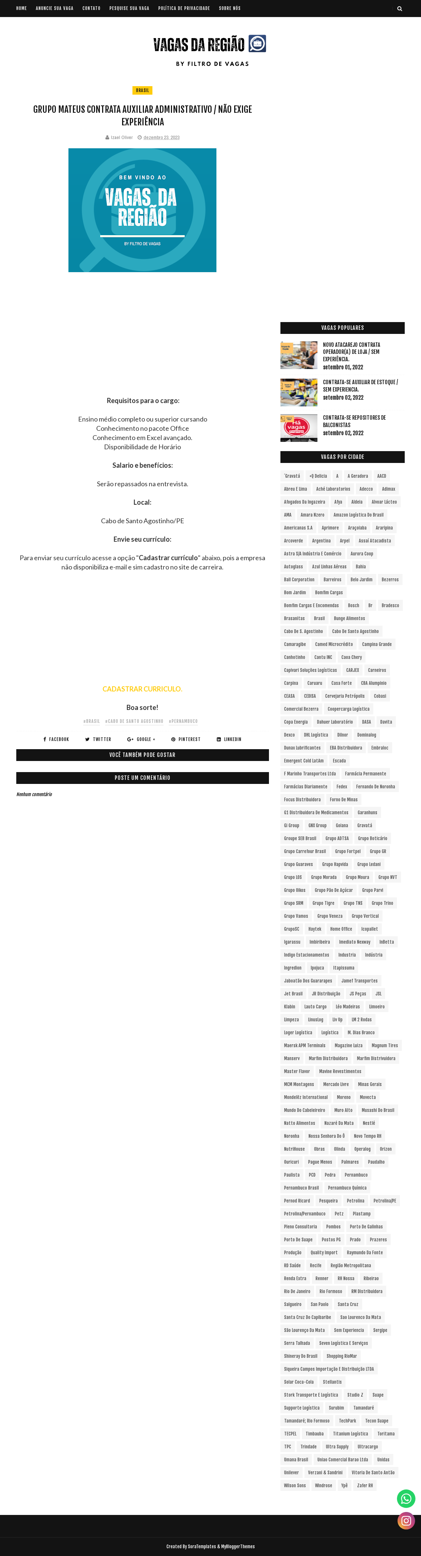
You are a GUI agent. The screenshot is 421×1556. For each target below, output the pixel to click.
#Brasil (91, 721)
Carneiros (377, 670)
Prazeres (378, 1239)
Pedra (330, 1175)
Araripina (384, 528)
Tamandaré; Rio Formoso (307, 1421)
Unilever (291, 1472)
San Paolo (320, 1304)
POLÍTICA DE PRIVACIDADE (184, 8)
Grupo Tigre (323, 903)
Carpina (291, 683)
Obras (319, 1149)
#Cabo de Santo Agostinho (134, 721)
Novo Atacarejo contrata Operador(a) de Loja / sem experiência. (351, 352)
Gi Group (291, 825)
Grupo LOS (293, 877)
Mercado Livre (336, 1084)
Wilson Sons (295, 1485)
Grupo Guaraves (298, 864)
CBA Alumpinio (374, 683)
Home (21, 8)
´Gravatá (292, 476)
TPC (287, 1447)
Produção (293, 1252)
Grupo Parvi (372, 890)
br (370, 605)
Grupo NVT (387, 877)
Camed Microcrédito (334, 644)
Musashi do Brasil (378, 1110)
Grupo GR (378, 851)
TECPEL (290, 1434)
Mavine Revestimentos (340, 1071)
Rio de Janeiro (297, 1291)
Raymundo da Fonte (365, 1252)
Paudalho (376, 1162)
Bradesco (390, 605)
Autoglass (293, 566)
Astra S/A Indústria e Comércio (312, 554)
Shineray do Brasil (300, 1356)
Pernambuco (356, 1175)
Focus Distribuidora (302, 799)
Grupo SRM (293, 903)
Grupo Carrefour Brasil (305, 851)
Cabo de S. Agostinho (303, 631)
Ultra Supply (337, 1447)
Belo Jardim (362, 579)
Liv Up (338, 1019)
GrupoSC (291, 929)
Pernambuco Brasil (301, 1188)
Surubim (336, 1408)
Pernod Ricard (297, 1201)
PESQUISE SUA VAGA (129, 8)
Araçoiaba (357, 528)
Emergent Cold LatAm (304, 761)
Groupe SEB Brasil (300, 838)
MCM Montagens (299, 1084)
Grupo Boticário (372, 838)
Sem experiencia (349, 1330)
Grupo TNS (353, 903)
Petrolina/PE (385, 1201)
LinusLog (315, 1019)
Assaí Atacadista (375, 541)
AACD (381, 476)
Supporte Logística (302, 1408)
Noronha (291, 1136)
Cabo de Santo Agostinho (355, 631)
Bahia (361, 566)
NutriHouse (294, 1149)
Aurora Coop (362, 554)
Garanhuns (367, 812)
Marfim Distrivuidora (376, 1058)
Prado (355, 1239)
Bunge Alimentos (349, 618)
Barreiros (332, 579)
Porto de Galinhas (366, 1226)
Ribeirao (371, 1278)
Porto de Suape (298, 1239)
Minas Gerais (370, 1084)
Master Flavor (297, 1071)
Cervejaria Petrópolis (345, 696)
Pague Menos (320, 1162)
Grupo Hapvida (335, 864)
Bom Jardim (295, 592)
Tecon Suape (376, 1421)
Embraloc (379, 748)
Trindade (308, 1447)
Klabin (289, 1006)
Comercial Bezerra (301, 709)
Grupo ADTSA (337, 838)
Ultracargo (368, 1447)
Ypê (344, 1485)
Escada (339, 761)
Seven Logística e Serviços (343, 1343)
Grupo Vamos (296, 916)
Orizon (386, 1149)
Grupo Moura (357, 877)
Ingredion (293, 968)
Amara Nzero (312, 515)
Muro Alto (343, 1110)
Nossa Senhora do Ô (327, 1136)
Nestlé (369, 1123)
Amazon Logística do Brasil (359, 515)
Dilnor (342, 735)
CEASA (289, 696)
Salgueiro (293, 1304)
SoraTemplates (202, 1546)
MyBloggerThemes (238, 1546)
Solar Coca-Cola (299, 1382)
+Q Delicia (318, 476)
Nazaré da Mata (339, 1123)
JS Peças (358, 994)
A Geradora (358, 476)
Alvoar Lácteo (384, 502)
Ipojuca (317, 968)
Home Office (341, 929)
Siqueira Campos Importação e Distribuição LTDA (329, 1369)
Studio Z (355, 1395)
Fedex (342, 786)
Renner (322, 1278)
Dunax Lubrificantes (302, 748)
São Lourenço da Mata (304, 1330)
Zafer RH (365, 1485)
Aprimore (330, 528)
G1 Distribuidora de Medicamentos (316, 812)
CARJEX (352, 670)
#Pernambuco (183, 721)
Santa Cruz (348, 1304)
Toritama (386, 1434)
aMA (288, 515)
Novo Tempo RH (367, 1136)
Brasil (142, 90)
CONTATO (91, 8)
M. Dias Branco (361, 1032)
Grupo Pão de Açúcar (334, 890)
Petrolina (355, 1201)
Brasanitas (294, 618)
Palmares (350, 1162)
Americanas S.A (298, 528)
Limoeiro (377, 1006)
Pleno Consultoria (300, 1226)
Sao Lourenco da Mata (360, 1317)
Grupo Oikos (295, 890)
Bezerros (390, 579)
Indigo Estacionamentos (306, 955)
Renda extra (295, 1278)
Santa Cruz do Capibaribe (307, 1317)
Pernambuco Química (347, 1188)
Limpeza (291, 1019)
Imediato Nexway (354, 942)
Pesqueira (328, 1201)
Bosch (353, 605)
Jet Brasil (293, 994)
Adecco (366, 489)
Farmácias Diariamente (305, 786)
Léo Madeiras (348, 1006)
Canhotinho (294, 657)
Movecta (368, 1097)
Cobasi (380, 696)
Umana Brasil (296, 1459)
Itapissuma (343, 968)
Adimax (388, 489)
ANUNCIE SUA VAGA (55, 8)
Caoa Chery (351, 657)
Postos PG (331, 1239)
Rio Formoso (331, 1291)
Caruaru (314, 683)
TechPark (347, 1421)
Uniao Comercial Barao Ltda (342, 1459)
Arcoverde (293, 541)
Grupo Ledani (369, 864)
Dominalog (366, 735)
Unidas (383, 1459)
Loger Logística (298, 1032)
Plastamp (362, 1214)
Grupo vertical (365, 916)
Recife (315, 1265)
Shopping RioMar (342, 1356)
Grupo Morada (324, 877)
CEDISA (310, 696)
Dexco (289, 735)
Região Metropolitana (351, 1265)
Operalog (362, 1149)
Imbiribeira (320, 942)
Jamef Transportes (359, 981)
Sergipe (380, 1330)
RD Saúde (292, 1265)
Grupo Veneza (330, 916)
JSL (378, 994)
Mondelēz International (306, 1097)
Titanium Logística (350, 1434)
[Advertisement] (142, 344)
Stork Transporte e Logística (311, 1395)
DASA (366, 722)
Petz (339, 1214)
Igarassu (292, 942)
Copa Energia (296, 722)
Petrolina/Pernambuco (305, 1214)
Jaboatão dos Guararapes (308, 981)
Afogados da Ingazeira (304, 502)
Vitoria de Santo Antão (373, 1472)
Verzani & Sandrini (325, 1472)
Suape (378, 1395)
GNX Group (318, 825)
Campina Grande (377, 644)
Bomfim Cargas (329, 592)
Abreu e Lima (295, 489)
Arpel (345, 541)
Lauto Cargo (315, 1006)
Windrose (323, 1485)
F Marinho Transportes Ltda (310, 774)
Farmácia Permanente (365, 774)
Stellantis (332, 1382)
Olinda (339, 1149)
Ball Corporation (299, 579)
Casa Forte (341, 683)
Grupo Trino (382, 903)
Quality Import (324, 1252)
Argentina (321, 541)
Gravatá (364, 825)
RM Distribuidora (367, 1291)
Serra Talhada (297, 1343)
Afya (338, 502)
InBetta (387, 942)
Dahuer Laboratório (335, 722)
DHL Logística (316, 735)
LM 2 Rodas (362, 1019)
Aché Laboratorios (333, 489)
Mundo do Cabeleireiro (304, 1110)
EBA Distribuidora (346, 748)
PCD (312, 1175)
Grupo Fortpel (348, 851)
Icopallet (369, 929)
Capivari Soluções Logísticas (310, 670)
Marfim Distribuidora (328, 1058)
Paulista (292, 1175)
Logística (330, 1032)
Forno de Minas (344, 799)
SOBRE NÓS (230, 8)
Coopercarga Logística (349, 709)
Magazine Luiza (349, 1045)
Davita (386, 722)
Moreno (344, 1097)
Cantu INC (323, 657)
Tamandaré (363, 1408)
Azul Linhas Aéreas (329, 566)
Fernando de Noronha (375, 786)
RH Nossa (346, 1278)
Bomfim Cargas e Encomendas (311, 605)
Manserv (292, 1058)
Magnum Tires (385, 1045)
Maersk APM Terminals (305, 1045)
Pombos (333, 1226)
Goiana (342, 825)
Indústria (374, 955)
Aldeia (357, 502)
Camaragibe (295, 644)
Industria (347, 955)
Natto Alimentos (299, 1123)
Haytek (315, 929)
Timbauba (315, 1434)
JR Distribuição (326, 994)
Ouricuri (291, 1162)
